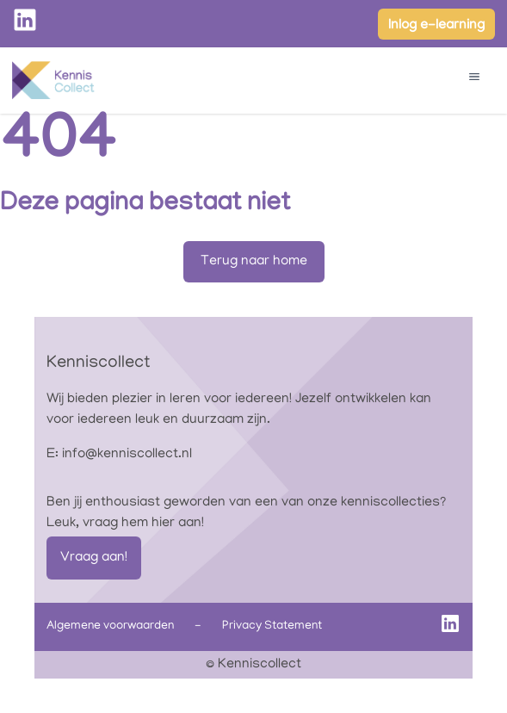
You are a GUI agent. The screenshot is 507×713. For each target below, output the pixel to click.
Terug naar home (254, 262)
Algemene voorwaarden (110, 626)
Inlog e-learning (436, 26)
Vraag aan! (93, 558)
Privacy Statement (272, 626)
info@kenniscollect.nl (127, 454)
